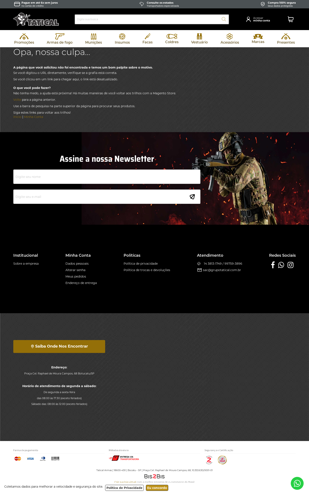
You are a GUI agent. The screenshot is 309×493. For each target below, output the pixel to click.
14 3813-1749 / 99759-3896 (219, 264)
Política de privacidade (141, 264)
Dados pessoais (77, 264)
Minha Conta (33, 117)
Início (17, 117)
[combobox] (151, 19)
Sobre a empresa (26, 264)
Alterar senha (75, 270)
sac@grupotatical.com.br (219, 270)
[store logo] (36, 19)
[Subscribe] (192, 196)
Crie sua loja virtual (125, 482)
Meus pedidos (75, 276)
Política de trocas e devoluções (147, 270)
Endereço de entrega (81, 283)
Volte (17, 100)
